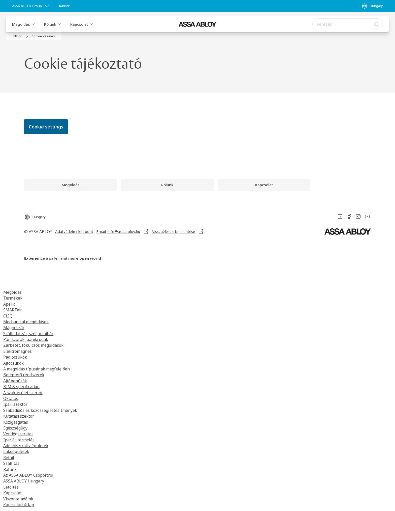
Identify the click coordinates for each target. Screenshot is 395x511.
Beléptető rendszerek (23, 375)
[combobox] (347, 24)
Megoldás (21, 24)
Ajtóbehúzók (15, 381)
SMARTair (12, 310)
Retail (8, 457)
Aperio (9, 304)
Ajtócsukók (13, 363)
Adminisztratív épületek (25, 445)
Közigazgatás (15, 422)
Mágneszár (13, 327)
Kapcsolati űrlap (18, 504)
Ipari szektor (15, 404)
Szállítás (11, 463)
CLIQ (8, 316)
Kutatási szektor (18, 416)
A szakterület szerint (23, 392)
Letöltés (11, 487)
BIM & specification (21, 386)
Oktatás (10, 398)
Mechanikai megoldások (26, 322)
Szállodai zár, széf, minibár (28, 333)
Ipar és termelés (19, 440)
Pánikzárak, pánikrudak (25, 339)
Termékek (12, 298)
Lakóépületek (16, 451)
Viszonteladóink (18, 499)
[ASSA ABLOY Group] (31, 6)
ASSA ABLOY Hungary (23, 481)
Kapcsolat (79, 24)
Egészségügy (15, 428)
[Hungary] (372, 6)
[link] (64, 6)
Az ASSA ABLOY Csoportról (28, 475)
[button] (33, 24)
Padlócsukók (15, 357)
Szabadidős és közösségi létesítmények (40, 410)
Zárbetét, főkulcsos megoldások (33, 345)
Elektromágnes (17, 351)
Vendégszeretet (18, 434)
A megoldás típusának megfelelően (36, 369)
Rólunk (50, 24)
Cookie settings (46, 127)
